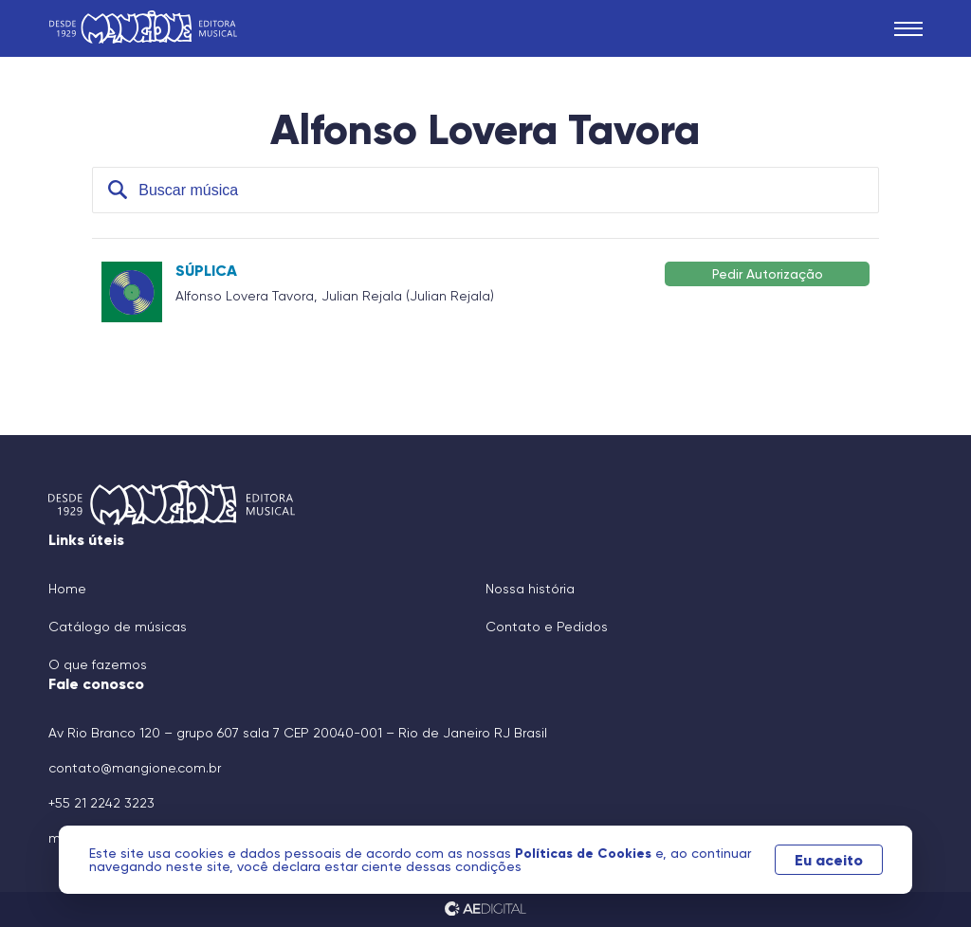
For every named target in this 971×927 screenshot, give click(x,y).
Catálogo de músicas (117, 626)
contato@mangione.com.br (134, 767)
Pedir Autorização (767, 273)
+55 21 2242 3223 (101, 802)
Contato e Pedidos (547, 626)
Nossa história (530, 588)
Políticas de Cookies (585, 853)
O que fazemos (97, 664)
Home (67, 588)
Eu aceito (829, 859)
